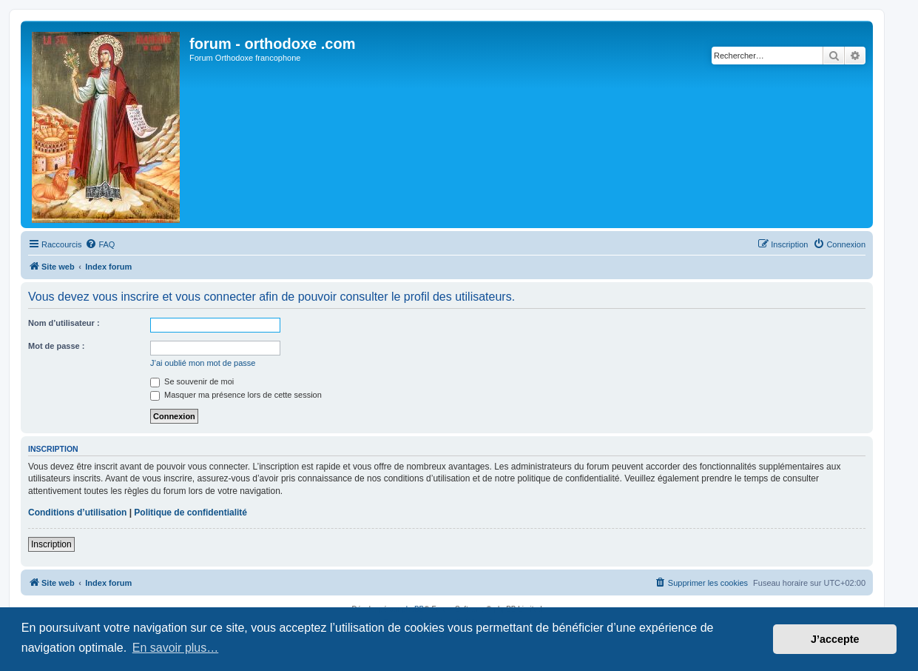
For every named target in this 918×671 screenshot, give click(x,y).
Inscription (51, 544)
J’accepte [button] (835, 639)
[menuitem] (100, 244)
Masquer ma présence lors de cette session (236, 394)
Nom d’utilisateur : (64, 322)
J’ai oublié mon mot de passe (202, 362)
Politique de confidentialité (190, 512)
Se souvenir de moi (192, 381)
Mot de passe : (56, 345)
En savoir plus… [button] (175, 647)
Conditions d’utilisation (77, 512)
